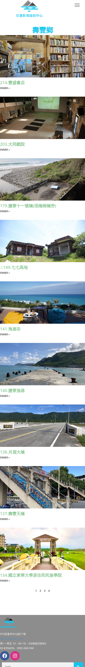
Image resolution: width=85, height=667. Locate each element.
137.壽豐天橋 (12, 513)
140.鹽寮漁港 (12, 390)
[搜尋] (78, 658)
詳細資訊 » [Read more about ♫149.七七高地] (5, 272)
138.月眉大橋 (12, 452)
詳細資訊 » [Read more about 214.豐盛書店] (5, 88)
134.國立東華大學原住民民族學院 (31, 575)
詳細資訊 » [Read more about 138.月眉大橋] (5, 457)
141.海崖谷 (10, 329)
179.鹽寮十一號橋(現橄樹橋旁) (28, 205)
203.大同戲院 (12, 144)
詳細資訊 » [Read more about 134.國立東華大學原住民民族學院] (5, 580)
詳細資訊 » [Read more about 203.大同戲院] (5, 149)
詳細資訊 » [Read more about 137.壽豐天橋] (5, 519)
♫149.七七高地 (14, 267)
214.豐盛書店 (12, 82)
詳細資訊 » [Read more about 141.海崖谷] (5, 334)
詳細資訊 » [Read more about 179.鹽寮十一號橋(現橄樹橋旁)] (5, 211)
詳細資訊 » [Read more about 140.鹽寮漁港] (5, 395)
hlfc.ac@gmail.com (11, 630)
